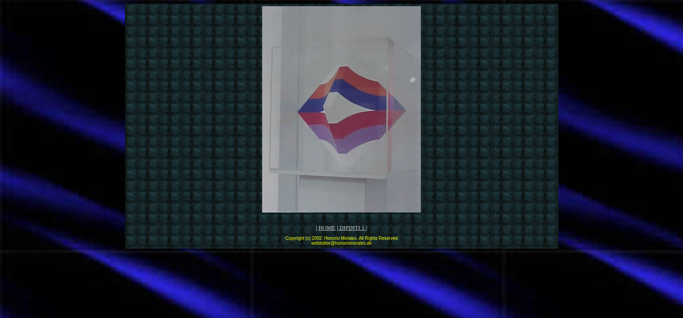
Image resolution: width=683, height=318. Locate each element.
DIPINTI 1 (352, 227)
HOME (326, 227)
